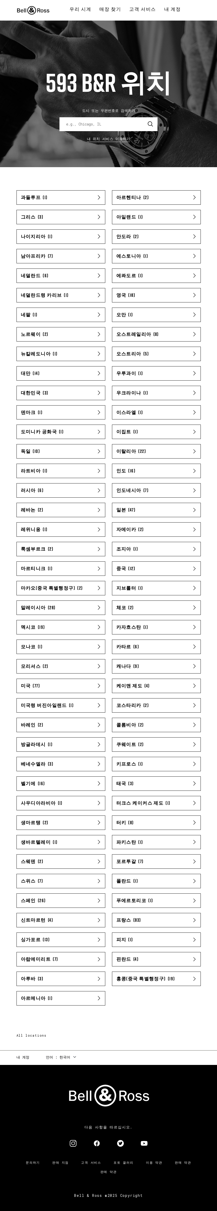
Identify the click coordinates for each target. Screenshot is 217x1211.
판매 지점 (60, 1162)
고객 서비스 (91, 1162)
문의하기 (33, 1162)
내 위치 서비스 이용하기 (108, 138)
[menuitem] (80, 9)
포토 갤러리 (124, 1162)
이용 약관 (154, 1162)
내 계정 (22, 1057)
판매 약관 (183, 1162)
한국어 (64, 1057)
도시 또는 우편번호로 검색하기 (108, 110)
